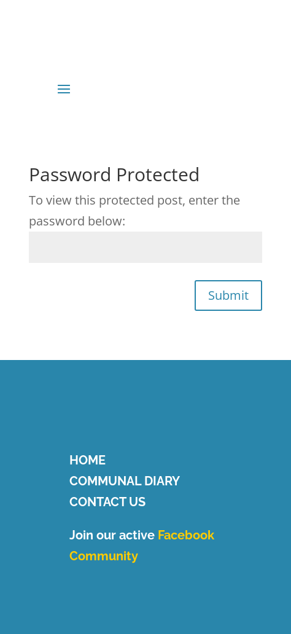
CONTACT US (107, 502)
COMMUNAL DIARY (124, 481)
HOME (87, 460)
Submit (228, 295)
